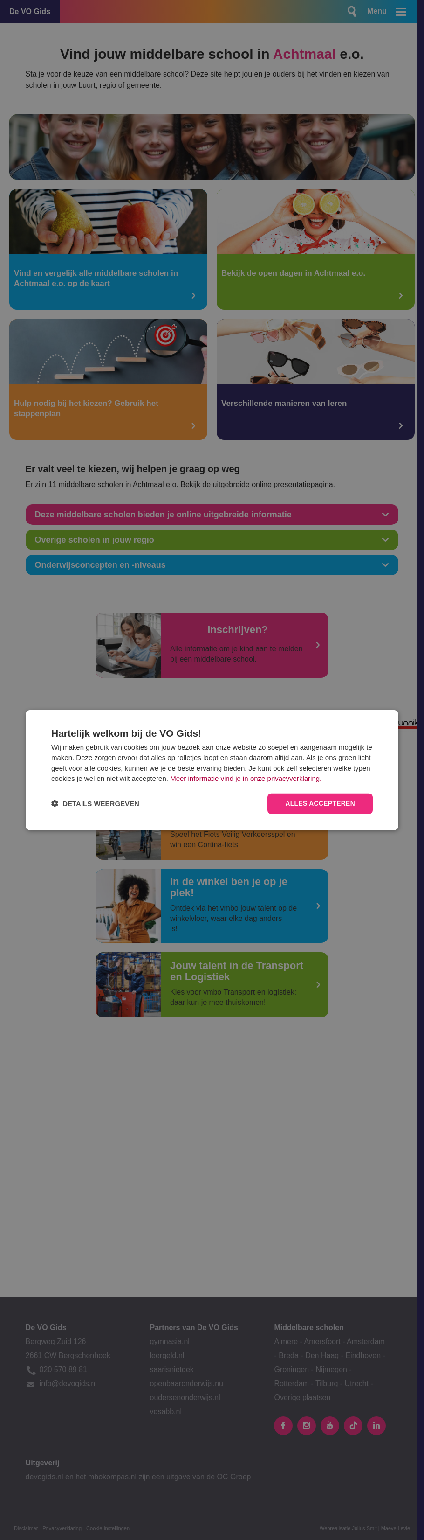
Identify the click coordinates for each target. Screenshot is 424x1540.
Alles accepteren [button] (319, 803)
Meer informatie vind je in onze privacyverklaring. (245, 778)
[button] (95, 803)
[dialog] (212, 770)
